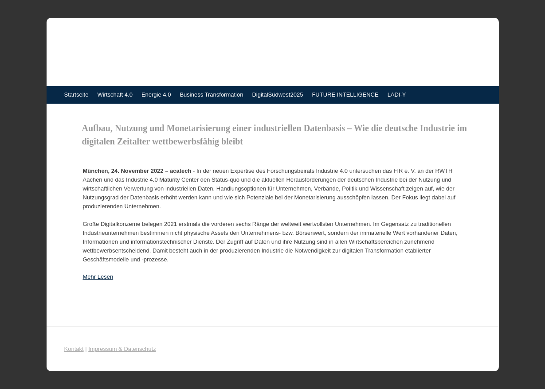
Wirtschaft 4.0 (114, 94)
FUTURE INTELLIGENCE (345, 94)
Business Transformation (211, 94)
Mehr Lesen (98, 276)
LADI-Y (397, 94)
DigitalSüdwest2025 (277, 94)
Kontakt (74, 349)
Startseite (76, 94)
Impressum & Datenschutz (122, 349)
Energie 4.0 (156, 94)
